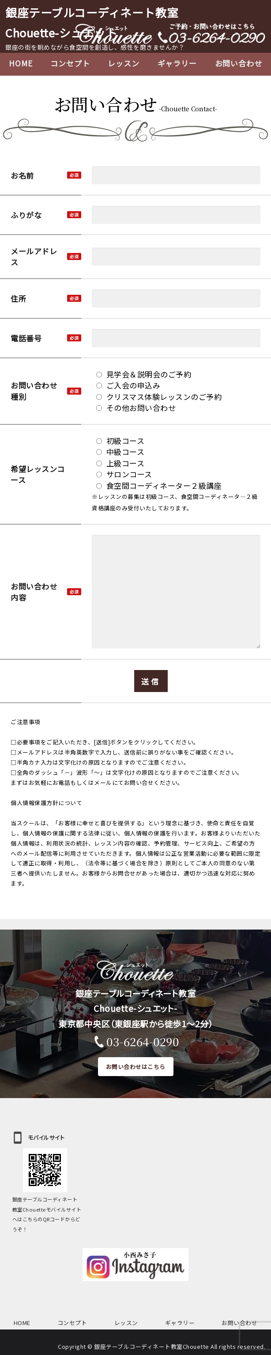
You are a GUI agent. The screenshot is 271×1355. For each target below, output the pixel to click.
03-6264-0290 (142, 1041)
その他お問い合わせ (136, 407)
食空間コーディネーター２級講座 (159, 485)
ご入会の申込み (128, 385)
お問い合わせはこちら (136, 1066)
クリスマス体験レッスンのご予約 (159, 396)
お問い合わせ (239, 1322)
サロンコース (124, 474)
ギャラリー (177, 63)
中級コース (120, 451)
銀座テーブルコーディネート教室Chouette (151, 1346)
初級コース (120, 440)
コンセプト (70, 63)
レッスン (123, 63)
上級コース (120, 463)
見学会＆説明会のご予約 (143, 374)
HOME (20, 63)
